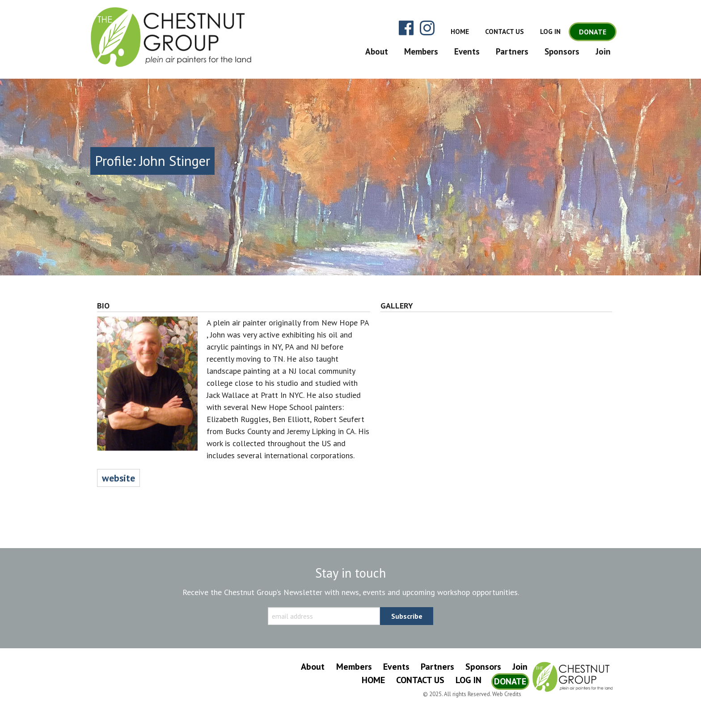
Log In (550, 31)
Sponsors (562, 51)
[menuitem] (374, 51)
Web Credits (506, 694)
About (376, 51)
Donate (592, 31)
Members (421, 51)
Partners (512, 51)
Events (467, 51)
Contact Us (504, 31)
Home (460, 31)
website (118, 478)
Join (603, 51)
